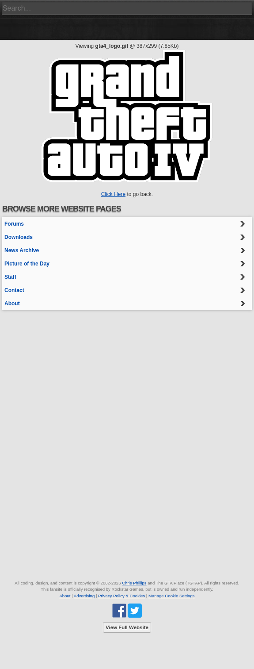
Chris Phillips (134, 583)
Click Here (113, 194)
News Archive (21, 250)
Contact (14, 290)
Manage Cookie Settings (171, 595)
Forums (14, 224)
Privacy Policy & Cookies (121, 595)
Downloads (18, 237)
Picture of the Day (26, 264)
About (12, 303)
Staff (10, 277)
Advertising (84, 595)
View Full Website (127, 627)
